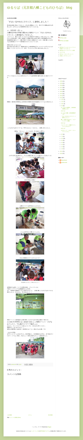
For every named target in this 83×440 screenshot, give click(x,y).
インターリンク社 (35, 431)
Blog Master (64, 160)
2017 (61, 87)
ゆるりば (63, 111)
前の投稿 (50, 415)
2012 (61, 97)
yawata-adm (64, 162)
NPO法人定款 (62, 38)
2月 (62, 146)
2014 (61, 93)
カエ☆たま (62, 52)
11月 (62, 101)
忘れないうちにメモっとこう (66, 54)
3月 (62, 144)
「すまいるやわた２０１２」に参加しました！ (68, 117)
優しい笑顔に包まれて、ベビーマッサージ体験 (68, 120)
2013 (61, 95)
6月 (62, 138)
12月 (62, 99)
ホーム (30, 415)
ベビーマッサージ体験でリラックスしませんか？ (68, 125)
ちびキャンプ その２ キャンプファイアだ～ (68, 131)
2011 (61, 151)
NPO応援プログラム (45, 431)
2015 (61, 91)
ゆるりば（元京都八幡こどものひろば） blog (39, 7)
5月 (62, 140)
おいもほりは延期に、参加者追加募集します (68, 108)
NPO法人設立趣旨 (63, 40)
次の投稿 (10, 415)
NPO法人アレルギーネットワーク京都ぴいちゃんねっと (68, 48)
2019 (61, 83)
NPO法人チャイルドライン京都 (67, 50)
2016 (61, 89)
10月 (62, 103)
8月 (62, 134)
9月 (62, 105)
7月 (62, 136)
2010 (61, 153)
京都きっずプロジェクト (65, 55)
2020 (61, 81)
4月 (62, 142)
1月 (62, 148)
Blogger (49, 427)
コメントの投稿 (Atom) (15, 417)
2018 (61, 85)
